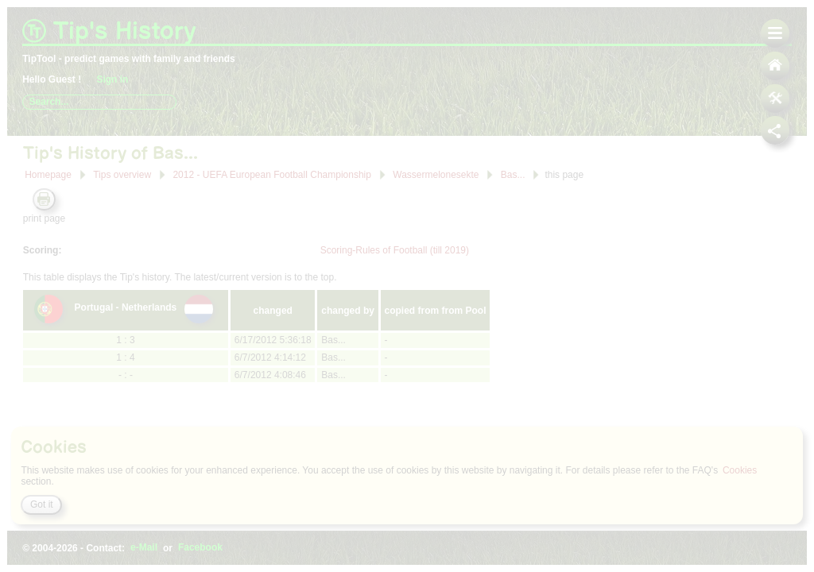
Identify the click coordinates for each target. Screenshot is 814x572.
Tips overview (122, 174)
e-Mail (143, 548)
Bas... (514, 174)
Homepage (48, 174)
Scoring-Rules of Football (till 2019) (394, 250)
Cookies (740, 470)
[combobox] (99, 102)
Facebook (200, 548)
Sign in (112, 79)
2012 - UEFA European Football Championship (271, 174)
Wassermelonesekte (437, 174)
